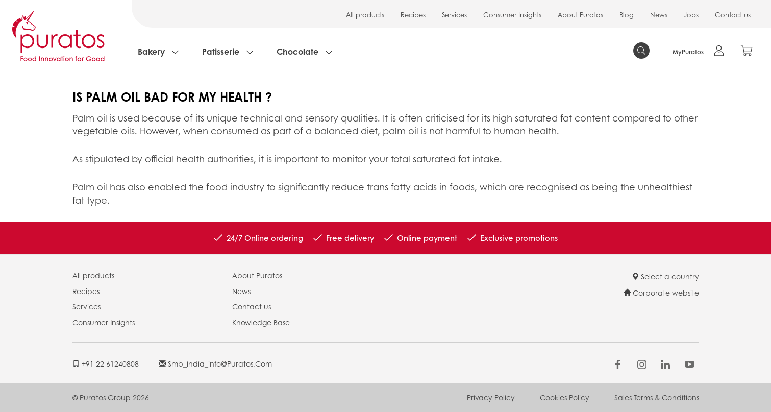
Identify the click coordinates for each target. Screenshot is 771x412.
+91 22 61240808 (105, 363)
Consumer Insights (512, 14)
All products (365, 14)
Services (454, 14)
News (658, 14)
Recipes (413, 14)
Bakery (151, 51)
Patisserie (220, 51)
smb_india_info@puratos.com (215, 363)
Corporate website (661, 292)
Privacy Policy (491, 397)
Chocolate (297, 51)
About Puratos (580, 14)
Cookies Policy (564, 397)
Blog (626, 14)
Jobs (691, 14)
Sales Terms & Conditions (656, 397)
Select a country (665, 276)
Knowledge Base (261, 322)
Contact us (733, 14)
